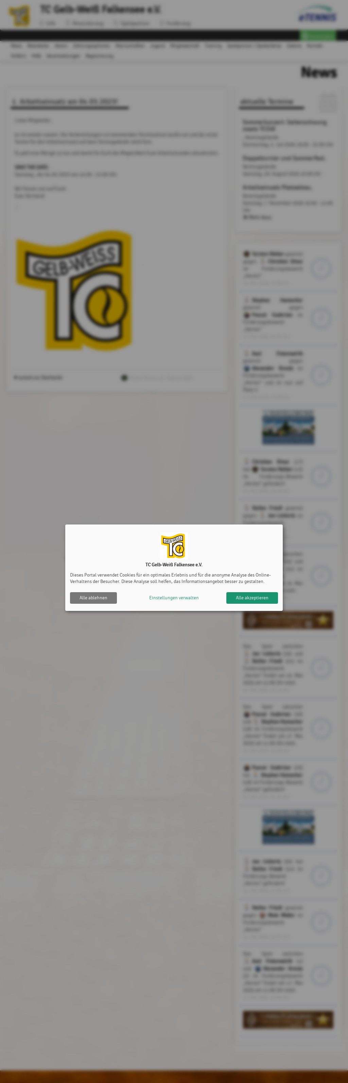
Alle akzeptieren (252, 597)
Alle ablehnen (93, 597)
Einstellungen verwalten (174, 597)
